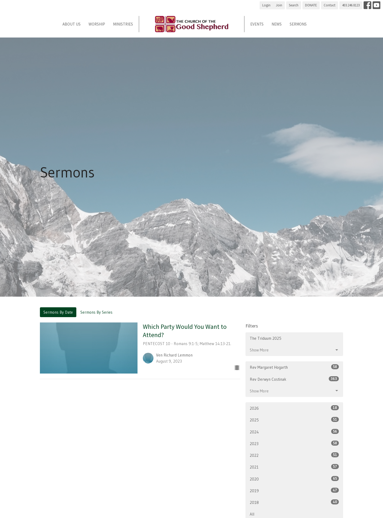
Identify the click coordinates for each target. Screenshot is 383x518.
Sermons (298, 24)
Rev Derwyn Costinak (294, 379)
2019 (294, 490)
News (277, 24)
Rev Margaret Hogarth (294, 367)
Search (293, 5)
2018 (294, 502)
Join (279, 5)
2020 (294, 479)
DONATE (311, 5)
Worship (97, 24)
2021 (294, 467)
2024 (294, 431)
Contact (329, 5)
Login (266, 5)
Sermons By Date (58, 312)
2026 (294, 408)
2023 (294, 443)
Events (257, 24)
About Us (72, 24)
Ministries (123, 24)
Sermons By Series (96, 312)
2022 (294, 455)
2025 (294, 419)
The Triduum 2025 (265, 338)
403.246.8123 (351, 5)
